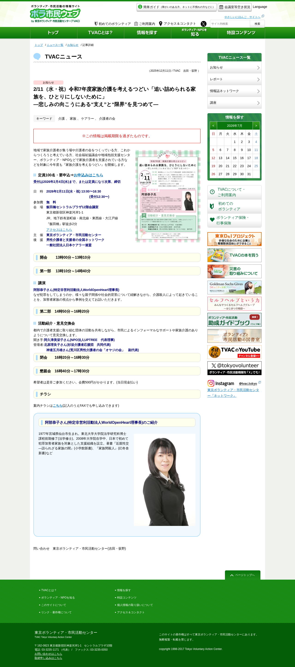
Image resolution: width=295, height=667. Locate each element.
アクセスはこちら (59, 229)
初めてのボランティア (113, 22)
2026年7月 (234, 125)
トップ (39, 45)
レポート (216, 79)
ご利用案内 (144, 22)
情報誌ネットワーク (224, 91)
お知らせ (72, 45)
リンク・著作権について (56, 612)
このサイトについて (53, 605)
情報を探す (124, 590)
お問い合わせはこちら (48, 653)
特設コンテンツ (126, 597)
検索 (257, 22)
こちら (57, 405)
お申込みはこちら (88, 175)
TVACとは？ (49, 590)
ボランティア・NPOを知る (58, 597)
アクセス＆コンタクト (131, 612)
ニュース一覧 (55, 45)
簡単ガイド (155, 8)
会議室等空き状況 (213, 8)
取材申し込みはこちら (48, 658)
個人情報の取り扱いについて (135, 605)
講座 (213, 102)
